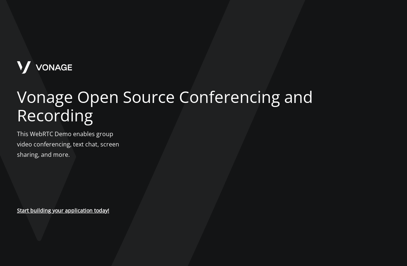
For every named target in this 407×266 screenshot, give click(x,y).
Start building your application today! (63, 210)
